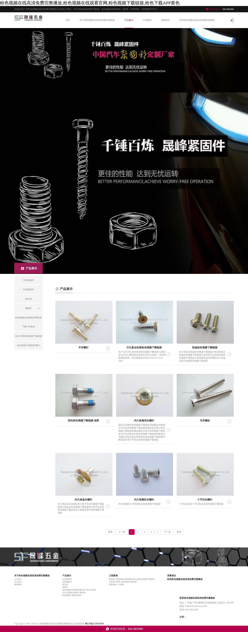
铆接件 (65, 587)
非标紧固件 (67, 582)
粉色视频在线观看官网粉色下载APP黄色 (79, 590)
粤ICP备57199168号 (94, 624)
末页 (179, 532)
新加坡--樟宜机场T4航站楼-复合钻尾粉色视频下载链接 (132, 579)
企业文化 (18, 582)
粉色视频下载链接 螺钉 (72, 595)
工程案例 (147, 20)
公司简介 (18, 579)
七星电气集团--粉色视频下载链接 (123, 582)
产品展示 (128, 20)
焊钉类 (65, 584)
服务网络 (18, 584)
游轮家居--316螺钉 (116, 584)
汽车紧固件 (67, 579)
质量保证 (165, 20)
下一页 (167, 532)
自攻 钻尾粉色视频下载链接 (74, 592)
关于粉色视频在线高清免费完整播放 (97, 20)
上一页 (121, 532)
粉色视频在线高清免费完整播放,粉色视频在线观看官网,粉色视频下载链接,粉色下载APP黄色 (90, 2)
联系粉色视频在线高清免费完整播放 (197, 20)
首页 (67, 20)
